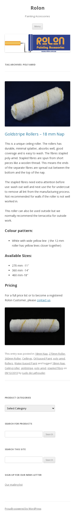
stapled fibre (55, 368)
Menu (37, 26)
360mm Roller (13, 358)
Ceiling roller (12, 368)
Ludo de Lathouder (33, 373)
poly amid (59, 358)
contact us (43, 300)
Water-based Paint (25, 363)
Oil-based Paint (42, 358)
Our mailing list (14, 484)
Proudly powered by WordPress (23, 508)
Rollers (9, 363)
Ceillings (27, 358)
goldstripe (27, 368)
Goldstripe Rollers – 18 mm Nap (34, 134)
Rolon (38, 8)
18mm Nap (41, 353)
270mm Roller (57, 353)
